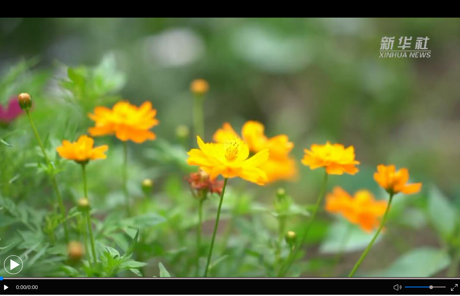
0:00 (21, 287)
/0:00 (32, 287)
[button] (13, 264)
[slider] (431, 287)
